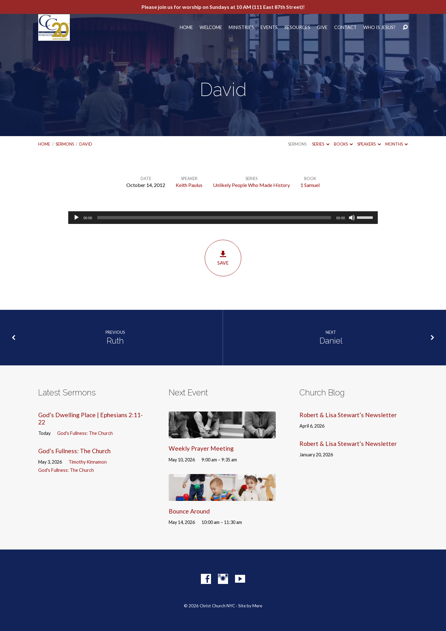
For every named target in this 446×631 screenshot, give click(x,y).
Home (186, 27)
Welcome (211, 27)
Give (322, 27)
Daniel (330, 341)
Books (343, 144)
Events (269, 27)
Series (320, 144)
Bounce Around (189, 511)
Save (223, 258)
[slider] (214, 217)
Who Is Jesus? (379, 27)
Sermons (65, 144)
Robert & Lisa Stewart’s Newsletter (348, 414)
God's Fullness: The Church (85, 433)
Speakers (369, 144)
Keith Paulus (189, 185)
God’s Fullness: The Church (74, 450)
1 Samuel (310, 185)
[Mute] (352, 217)
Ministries (241, 27)
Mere (257, 605)
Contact (345, 27)
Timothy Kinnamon (88, 462)
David (85, 144)
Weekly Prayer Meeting (201, 448)
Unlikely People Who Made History (251, 185)
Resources (297, 27)
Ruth (115, 341)
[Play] (76, 217)
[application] (223, 217)
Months (396, 144)
